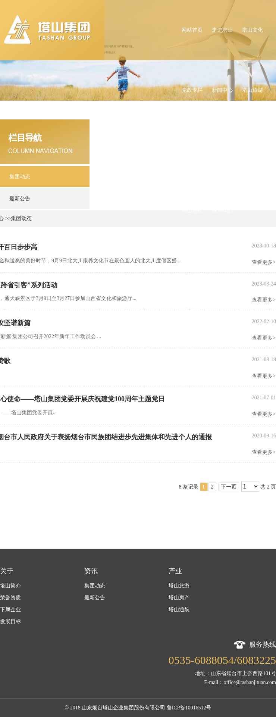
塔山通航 (179, 609)
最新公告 (94, 597)
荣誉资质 (10, 597)
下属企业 (10, 609)
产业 (175, 571)
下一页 (228, 487)
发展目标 (10, 621)
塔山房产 (179, 597)
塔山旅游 (179, 586)
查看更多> (264, 262)
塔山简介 (10, 586)
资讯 (91, 571)
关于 (6, 571)
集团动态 (94, 586)
